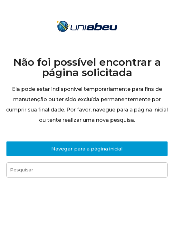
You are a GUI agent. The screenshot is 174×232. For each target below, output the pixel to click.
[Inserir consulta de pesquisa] (87, 170)
